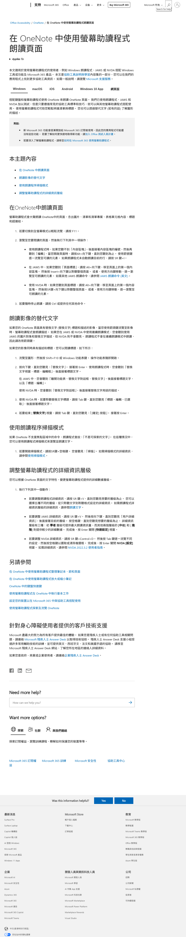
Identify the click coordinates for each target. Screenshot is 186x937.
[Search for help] (168, 5)
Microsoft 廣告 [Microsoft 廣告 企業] (10, 906)
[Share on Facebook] (11, 670)
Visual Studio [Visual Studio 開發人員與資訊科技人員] (70, 918)
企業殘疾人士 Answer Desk (81, 655)
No (124, 800)
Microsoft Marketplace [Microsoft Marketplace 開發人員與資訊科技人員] (75, 900)
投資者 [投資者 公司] (129, 894)
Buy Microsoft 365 (119, 4)
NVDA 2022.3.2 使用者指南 (85, 547)
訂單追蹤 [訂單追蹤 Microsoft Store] (69, 831)
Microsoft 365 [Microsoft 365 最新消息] (10, 849)
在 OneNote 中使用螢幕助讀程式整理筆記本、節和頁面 (44, 571)
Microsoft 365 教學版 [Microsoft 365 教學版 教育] (135, 837)
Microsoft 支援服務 (98, 79)
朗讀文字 (75, 507)
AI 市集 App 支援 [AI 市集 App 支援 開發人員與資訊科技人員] (72, 889)
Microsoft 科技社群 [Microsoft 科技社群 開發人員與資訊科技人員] (73, 894)
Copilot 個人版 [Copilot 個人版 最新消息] (10, 837)
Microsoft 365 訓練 (54, 761)
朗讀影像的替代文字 (32, 178)
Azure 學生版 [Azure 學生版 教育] (131, 860)
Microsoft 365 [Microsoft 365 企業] (10, 900)
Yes (104, 800)
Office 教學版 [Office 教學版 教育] (131, 843)
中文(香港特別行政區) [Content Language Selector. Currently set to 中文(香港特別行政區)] (19, 928)
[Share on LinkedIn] (18, 670)
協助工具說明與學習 (77, 74)
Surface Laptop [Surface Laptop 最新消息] (10, 825)
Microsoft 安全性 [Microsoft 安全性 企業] (11, 883)
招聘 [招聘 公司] (128, 877)
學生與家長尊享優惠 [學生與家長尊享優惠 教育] (134, 854)
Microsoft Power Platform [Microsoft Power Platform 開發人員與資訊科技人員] (76, 906)
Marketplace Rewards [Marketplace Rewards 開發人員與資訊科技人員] (74, 912)
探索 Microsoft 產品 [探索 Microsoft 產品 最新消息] (13, 854)
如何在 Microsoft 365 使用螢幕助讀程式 (86, 140)
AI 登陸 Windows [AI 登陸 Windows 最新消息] (11, 843)
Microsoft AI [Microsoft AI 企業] (9, 877)
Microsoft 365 (51, 4)
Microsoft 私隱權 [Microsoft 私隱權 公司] (133, 889)
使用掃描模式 (36, 455)
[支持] (37, 5)
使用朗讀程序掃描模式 (33, 185)
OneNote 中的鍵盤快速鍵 (25, 586)
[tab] (19, 89)
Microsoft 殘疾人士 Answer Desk (45, 639)
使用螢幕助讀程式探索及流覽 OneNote (34, 608)
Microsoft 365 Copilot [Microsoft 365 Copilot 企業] (13, 912)
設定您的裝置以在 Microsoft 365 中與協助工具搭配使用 (45, 601)
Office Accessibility (20, 22)
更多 (99, 4)
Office (66, 4)
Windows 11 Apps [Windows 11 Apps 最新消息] (12, 860)
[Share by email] (27, 670)
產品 (76, 4)
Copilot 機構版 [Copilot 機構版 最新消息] (10, 831)
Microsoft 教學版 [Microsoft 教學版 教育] (133, 819)
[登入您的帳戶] (177, 5)
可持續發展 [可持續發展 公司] (131, 900)
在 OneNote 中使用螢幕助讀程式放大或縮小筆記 (40, 579)
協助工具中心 (116, 761)
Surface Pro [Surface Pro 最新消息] (9, 819)
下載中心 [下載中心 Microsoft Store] (69, 825)
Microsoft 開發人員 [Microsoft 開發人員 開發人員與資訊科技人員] (73, 877)
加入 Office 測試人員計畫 (99, 134)
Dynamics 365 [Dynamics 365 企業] (10, 894)
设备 (87, 4)
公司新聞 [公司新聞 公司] (130, 883)
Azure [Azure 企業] (6, 889)
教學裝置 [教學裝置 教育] (130, 825)
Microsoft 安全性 (85, 761)
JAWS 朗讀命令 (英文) (114, 276)
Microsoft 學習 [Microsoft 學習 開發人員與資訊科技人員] (71, 883)
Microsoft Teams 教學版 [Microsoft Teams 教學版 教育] (136, 831)
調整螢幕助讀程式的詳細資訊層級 (41, 193)
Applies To (17, 59)
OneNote (38, 22)
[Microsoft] (16, 5)
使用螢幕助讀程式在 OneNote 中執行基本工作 (39, 593)
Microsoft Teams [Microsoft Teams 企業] (11, 918)
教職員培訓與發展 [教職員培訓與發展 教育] (133, 849)
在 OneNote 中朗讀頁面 (34, 170)
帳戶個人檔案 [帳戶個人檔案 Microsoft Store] (71, 819)
